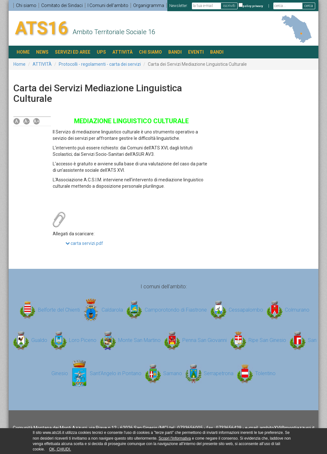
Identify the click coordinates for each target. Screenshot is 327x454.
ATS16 (41, 28)
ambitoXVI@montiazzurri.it (287, 427)
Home (19, 64)
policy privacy (253, 6)
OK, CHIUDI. (60, 449)
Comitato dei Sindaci (62, 5)
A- (26, 121)
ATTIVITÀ (122, 52)
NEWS (42, 52)
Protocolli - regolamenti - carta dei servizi (100, 64)
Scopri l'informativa (175, 438)
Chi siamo (26, 5)
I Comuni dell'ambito (107, 5)
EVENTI (196, 52)
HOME (23, 52)
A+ (36, 121)
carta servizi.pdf (84, 243)
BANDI (175, 52)
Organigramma (148, 5)
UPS (101, 52)
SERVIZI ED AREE (72, 52)
